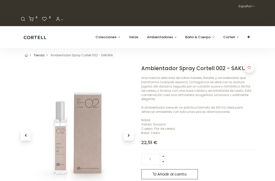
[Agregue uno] (163, 156)
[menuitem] (133, 37)
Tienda (39, 55)
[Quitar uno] (163, 162)
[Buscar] (23, 19)
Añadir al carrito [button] (170, 174)
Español (245, 6)
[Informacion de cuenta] (59, 19)
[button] (248, 37)
